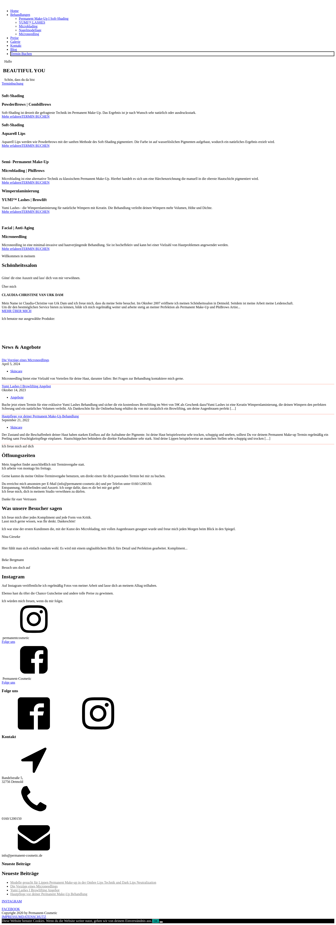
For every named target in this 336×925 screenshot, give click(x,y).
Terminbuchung (12, 83)
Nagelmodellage (30, 30)
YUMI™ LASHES (32, 22)
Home (14, 11)
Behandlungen (20, 15)
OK (156, 921)
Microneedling (29, 34)
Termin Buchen (21, 54)
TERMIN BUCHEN (35, 116)
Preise (14, 38)
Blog (13, 49)
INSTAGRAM (12, 901)
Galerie (15, 42)
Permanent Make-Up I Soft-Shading (44, 18)
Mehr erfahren (11, 116)
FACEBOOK (11, 909)
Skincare (16, 371)
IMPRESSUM (11, 917)
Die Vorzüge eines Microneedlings (25, 360)
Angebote (17, 397)
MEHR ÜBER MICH (17, 311)
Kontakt (15, 45)
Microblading (28, 26)
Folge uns (8, 642)
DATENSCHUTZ (33, 917)
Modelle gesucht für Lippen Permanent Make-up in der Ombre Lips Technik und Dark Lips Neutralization (83, 882)
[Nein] (161, 922)
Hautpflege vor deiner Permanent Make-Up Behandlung (40, 416)
